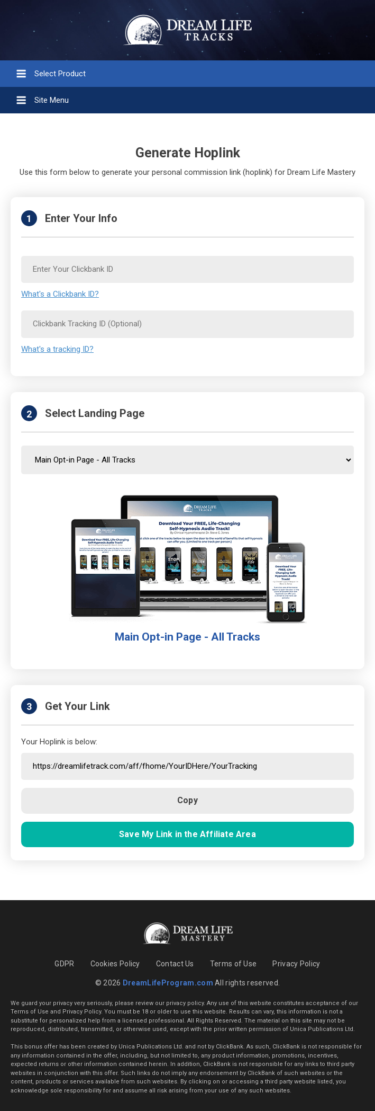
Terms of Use (233, 963)
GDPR (64, 963)
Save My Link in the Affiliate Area (187, 834)
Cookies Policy (115, 963)
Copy (187, 800)
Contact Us (175, 963)
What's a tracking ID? (57, 349)
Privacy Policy (296, 963)
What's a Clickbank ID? (60, 294)
